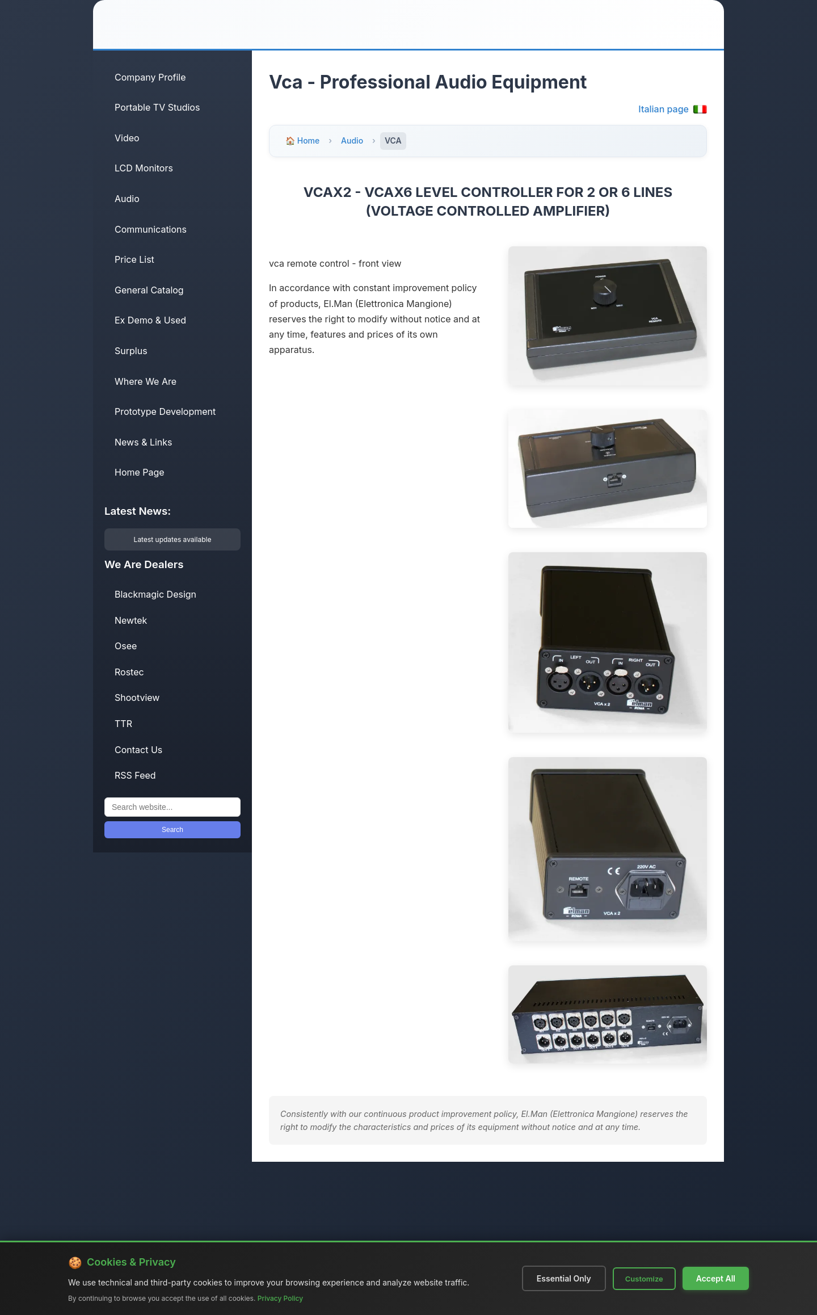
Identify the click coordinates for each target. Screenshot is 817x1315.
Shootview (137, 697)
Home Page (140, 472)
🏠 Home (302, 140)
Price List (134, 259)
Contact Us (138, 749)
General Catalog (149, 290)
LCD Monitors (144, 168)
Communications (151, 229)
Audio (127, 198)
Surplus (131, 350)
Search (172, 830)
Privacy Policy (280, 1298)
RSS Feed (135, 775)
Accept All (715, 1278)
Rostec (129, 672)
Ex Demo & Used (150, 320)
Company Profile (150, 77)
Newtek (131, 620)
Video (127, 138)
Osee (126, 646)
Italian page (672, 109)
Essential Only (564, 1278)
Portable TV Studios (157, 107)
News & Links (143, 442)
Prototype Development (165, 411)
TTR (123, 723)
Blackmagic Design (155, 594)
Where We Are (145, 381)
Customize (644, 1278)
